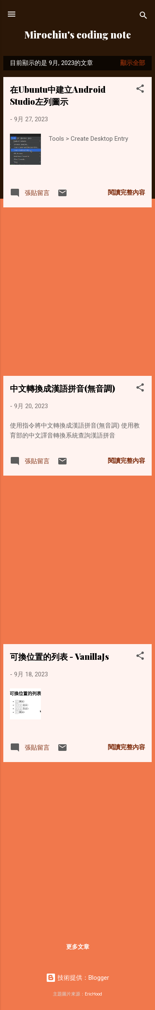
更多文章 (77, 946)
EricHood (93, 994)
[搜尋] (143, 16)
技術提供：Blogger (77, 977)
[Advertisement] (77, 291)
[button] (140, 90)
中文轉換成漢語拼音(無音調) (62, 388)
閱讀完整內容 (126, 192)
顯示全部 (132, 63)
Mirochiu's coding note (77, 34)
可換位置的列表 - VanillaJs (59, 656)
